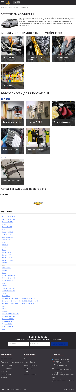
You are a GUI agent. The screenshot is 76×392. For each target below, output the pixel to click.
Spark (4, 293)
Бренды (27, 371)
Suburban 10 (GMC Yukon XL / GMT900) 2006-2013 (18, 298)
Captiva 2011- (6, 240)
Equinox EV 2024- (7, 260)
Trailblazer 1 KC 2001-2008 (10, 314)
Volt (3, 329)
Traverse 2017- (7, 321)
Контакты (4, 378)
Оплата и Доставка (30, 365)
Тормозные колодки (12, 180)
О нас (26, 359)
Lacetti (4, 270)
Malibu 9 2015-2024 (8, 280)
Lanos (4, 273)
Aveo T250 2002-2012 (9, 219)
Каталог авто (28, 368)
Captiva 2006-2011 (8, 237)
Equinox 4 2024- (7, 257)
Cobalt (4, 242)
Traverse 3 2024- (7, 324)
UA (15, 2)
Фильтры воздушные (63, 122)
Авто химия (7, 85)
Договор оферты (7, 359)
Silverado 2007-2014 (8, 288)
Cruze (4, 247)
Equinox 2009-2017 (8, 252)
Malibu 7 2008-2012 (8, 275)
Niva (3, 283)
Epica (4, 250)
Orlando (4, 286)
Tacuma (4, 306)
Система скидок (30, 374)
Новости (4, 371)
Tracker (4, 311)
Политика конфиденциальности (12, 362)
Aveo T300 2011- (7, 222)
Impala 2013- (6, 268)
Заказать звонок (59, 344)
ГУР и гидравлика (61, 57)
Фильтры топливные (37, 149)
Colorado (5, 245)
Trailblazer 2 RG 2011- (9, 316)
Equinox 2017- (6, 255)
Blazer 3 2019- (6, 224)
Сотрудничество (6, 368)
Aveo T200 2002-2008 (9, 217)
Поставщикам (6, 374)
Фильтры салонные (11, 149)
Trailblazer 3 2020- (8, 319)
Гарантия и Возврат (8, 365)
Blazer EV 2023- (7, 227)
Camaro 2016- (6, 234)
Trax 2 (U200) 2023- (8, 326)
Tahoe (4, 309)
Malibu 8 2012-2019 (8, 278)
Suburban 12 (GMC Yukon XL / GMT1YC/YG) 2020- (18, 303)
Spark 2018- (6, 296)
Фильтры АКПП (35, 122)
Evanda (4, 263)
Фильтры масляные (12, 122)
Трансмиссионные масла (35, 58)
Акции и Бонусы (29, 362)
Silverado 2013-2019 (8, 291)
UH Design (72, 389)
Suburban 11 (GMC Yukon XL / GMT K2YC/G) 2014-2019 (20, 301)
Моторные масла (9, 57)
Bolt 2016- (5, 229)
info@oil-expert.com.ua (63, 369)
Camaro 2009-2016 (8, 232)
